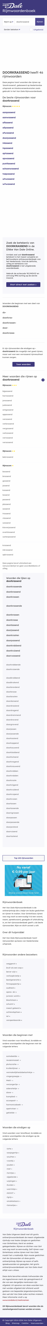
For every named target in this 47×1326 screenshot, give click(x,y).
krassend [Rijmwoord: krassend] (7, 545)
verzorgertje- (12, 1084)
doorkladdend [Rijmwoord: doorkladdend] (12, 752)
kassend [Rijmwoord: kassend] (6, 490)
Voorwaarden (37, 1323)
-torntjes (10, 1173)
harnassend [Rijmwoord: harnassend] (8, 396)
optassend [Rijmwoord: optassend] (8, 153)
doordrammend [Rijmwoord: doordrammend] (13, 715)
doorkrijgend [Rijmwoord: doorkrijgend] (12, 785)
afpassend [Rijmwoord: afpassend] (8, 127)
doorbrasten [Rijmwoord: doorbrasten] (12, 696)
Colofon (25, 1323)
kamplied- (11, 1096)
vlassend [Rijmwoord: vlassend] (7, 518)
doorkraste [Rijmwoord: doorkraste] (11, 780)
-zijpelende (11, 1177)
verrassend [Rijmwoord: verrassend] (8, 438)
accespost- (11, 1100)
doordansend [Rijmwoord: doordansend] (12, 701)
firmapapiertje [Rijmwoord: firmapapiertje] (13, 984)
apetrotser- (11, 1108)
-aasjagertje (12, 1152)
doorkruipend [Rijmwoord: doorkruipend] (12, 794)
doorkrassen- (9, 322)
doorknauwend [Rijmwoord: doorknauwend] (13, 766)
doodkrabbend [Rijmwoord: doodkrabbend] (13, 678)
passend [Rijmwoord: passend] (6, 499)
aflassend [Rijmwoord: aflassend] (8, 122)
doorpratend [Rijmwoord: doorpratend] (12, 827)
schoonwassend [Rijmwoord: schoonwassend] (11, 168)
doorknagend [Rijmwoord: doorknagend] (12, 761)
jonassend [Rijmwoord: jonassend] (7, 400)
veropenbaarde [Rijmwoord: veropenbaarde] (13, 1020)
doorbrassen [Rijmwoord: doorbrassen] (12, 614)
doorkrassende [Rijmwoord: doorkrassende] (14, 586)
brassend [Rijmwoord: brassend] (7, 476)
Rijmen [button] (40, 21)
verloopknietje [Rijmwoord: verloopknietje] (12, 976)
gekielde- (10, 1113)
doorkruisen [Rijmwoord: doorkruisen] (11, 799)
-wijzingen (11, 1181)
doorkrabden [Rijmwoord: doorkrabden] (12, 775)
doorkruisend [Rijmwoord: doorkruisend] (13, 650)
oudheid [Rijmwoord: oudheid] (10, 988)
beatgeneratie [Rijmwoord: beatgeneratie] (13, 980)
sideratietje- (12, 1088)
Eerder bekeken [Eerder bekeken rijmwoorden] (11, 29)
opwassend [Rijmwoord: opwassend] (8, 158)
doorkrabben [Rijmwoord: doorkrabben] (12, 771)
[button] (42, 379)
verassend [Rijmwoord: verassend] (7, 419)
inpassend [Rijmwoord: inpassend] (8, 148)
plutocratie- (11, 1064)
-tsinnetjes (11, 1205)
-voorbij (9, 1161)
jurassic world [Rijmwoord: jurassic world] (12, 996)
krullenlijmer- (12, 1068)
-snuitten (10, 1157)
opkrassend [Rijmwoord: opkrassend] (8, 554)
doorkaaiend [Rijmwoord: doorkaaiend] (12, 738)
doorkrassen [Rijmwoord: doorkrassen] (12, 597)
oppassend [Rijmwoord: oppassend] (7, 414)
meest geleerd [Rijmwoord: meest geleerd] (13, 1008)
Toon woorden (23, 364)
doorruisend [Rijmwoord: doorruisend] (11, 831)
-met (8, 1169)
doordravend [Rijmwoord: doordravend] (12, 720)
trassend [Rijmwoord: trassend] (7, 513)
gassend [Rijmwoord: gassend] (6, 481)
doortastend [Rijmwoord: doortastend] (12, 836)
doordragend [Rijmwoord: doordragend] (12, 710)
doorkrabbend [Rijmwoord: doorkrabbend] (13, 645)
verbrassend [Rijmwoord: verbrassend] (8, 424)
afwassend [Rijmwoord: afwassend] (8, 133)
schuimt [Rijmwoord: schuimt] (9, 1004)
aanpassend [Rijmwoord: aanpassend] (9, 112)
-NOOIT (10, 1193)
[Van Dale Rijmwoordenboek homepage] (14, 6)
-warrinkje (11, 1189)
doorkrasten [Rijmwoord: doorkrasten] (12, 635)
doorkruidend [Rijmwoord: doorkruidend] (12, 789)
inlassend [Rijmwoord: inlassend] (7, 143)
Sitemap (15, 1323)
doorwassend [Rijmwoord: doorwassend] (13, 655)
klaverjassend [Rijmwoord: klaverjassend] (9, 527)
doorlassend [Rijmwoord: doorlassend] (12, 625)
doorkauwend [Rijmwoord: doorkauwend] (12, 747)
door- (5, 328)
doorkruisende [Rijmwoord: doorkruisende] (13, 669)
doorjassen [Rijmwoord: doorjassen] (11, 729)
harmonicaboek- (13, 1104)
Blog (8, 1323)
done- (9, 1092)
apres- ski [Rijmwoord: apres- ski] (10, 992)
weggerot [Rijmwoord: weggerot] (10, 963)
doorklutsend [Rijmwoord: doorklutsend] (12, 757)
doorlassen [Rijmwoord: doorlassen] (11, 803)
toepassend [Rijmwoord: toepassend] (9, 174)
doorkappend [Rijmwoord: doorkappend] (12, 743)
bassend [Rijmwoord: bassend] (6, 471)
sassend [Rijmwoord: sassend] (6, 509)
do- (4, 312)
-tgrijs (9, 1197)
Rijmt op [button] (8, 22)
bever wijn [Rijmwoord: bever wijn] (11, 972)
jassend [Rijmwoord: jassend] (6, 485)
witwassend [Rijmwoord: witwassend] (9, 184)
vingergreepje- (13, 1076)
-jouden (9, 1165)
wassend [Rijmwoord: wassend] (7, 523)
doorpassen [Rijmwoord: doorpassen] (11, 817)
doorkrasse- (9, 333)
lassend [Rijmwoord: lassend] (6, 495)
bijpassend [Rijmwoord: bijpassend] (7, 391)
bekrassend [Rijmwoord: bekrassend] (8, 457)
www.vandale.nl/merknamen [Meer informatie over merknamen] (16, 1300)
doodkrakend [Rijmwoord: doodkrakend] (12, 682)
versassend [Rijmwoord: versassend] (8, 442)
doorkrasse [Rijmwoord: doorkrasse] (12, 620)
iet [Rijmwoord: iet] (7, 1016)
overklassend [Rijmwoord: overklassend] (9, 532)
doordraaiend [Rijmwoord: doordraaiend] (12, 706)
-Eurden (10, 1185)
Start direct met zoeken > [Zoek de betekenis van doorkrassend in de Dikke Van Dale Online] (23, 284)
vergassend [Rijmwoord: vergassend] (8, 428)
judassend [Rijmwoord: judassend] (7, 405)
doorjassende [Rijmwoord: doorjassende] (12, 734)
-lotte (8, 1149)
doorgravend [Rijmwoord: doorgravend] (12, 724)
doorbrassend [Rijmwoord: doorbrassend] (13, 591)
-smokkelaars (12, 1201)
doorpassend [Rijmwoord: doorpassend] (9, 138)
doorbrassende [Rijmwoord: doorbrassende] (14, 605)
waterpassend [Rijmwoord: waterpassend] (9, 537)
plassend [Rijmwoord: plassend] (7, 504)
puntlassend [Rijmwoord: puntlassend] (9, 163)
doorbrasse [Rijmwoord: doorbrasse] (11, 692)
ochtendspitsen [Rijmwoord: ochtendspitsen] (13, 1012)
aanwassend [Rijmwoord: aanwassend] (9, 117)
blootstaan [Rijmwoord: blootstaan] (11, 1000)
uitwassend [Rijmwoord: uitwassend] (8, 179)
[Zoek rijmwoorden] (28, 22)
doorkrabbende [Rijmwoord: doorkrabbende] (13, 664)
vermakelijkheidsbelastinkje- (19, 1072)
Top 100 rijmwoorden (23, 858)
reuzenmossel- (12, 1060)
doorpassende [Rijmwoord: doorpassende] (12, 822)
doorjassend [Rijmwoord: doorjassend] (12, 630)
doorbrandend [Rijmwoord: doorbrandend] (13, 687)
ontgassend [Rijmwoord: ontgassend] (8, 410)
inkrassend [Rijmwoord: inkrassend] (8, 550)
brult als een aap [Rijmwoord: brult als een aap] (14, 968)
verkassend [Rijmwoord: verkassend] (8, 433)
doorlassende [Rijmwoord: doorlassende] (12, 808)
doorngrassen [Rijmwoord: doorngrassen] (12, 813)
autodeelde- (12, 1056)
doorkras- (8, 317)
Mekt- (9, 1080)
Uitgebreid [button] (38, 29)
